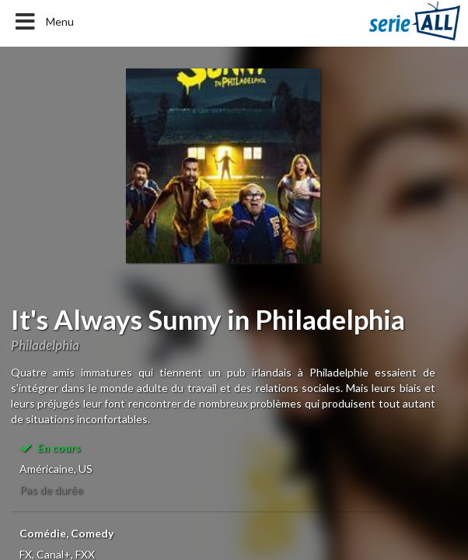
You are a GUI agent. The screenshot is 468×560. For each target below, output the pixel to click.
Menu (43, 22)
